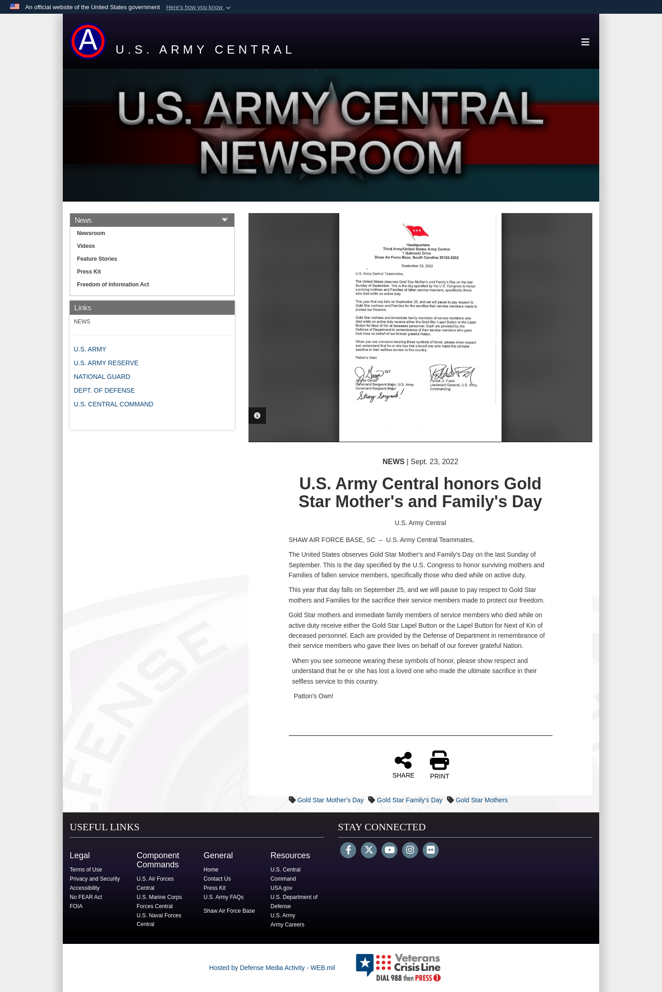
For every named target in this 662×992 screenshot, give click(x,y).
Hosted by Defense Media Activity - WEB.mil (272, 967)
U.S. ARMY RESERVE (106, 363)
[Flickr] (431, 851)
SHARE (403, 765)
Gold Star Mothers (482, 800)
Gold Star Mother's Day (330, 800)
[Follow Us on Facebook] (348, 851)
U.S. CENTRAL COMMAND (114, 404)
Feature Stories (97, 259)
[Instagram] (410, 851)
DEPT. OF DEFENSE (104, 390)
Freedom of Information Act (113, 284)
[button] (199, 7)
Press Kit (89, 272)
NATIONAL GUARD (102, 376)
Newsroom (91, 233)
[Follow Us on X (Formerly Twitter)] (369, 851)
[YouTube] (389, 851)
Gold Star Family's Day (409, 800)
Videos (86, 246)
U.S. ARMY (90, 349)
